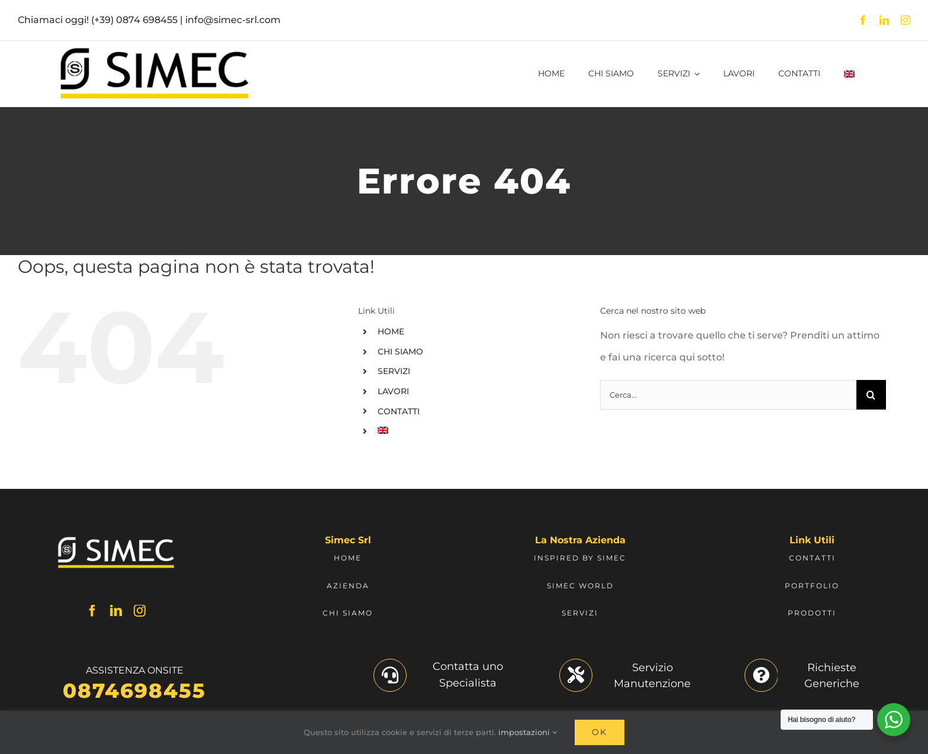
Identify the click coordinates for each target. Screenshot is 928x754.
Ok (599, 732)
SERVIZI (394, 371)
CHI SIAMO (400, 351)
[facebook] (863, 20)
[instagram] (905, 20)
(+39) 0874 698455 (134, 19)
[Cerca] (871, 395)
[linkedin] (884, 20)
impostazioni (527, 732)
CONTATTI (399, 411)
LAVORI (393, 391)
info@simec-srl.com (233, 19)
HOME (391, 331)
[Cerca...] (728, 395)
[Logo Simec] (154, 51)
